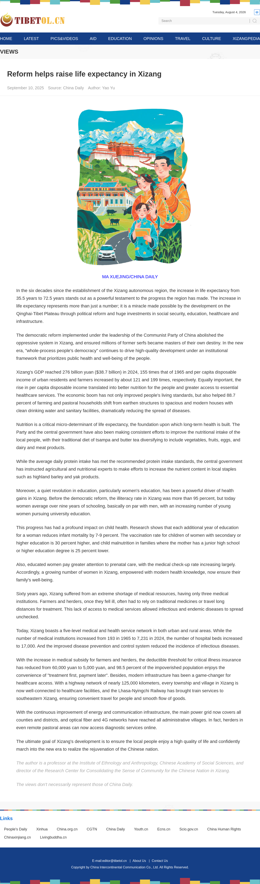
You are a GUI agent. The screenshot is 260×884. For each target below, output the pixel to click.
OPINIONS (153, 38)
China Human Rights (224, 829)
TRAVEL (182, 38)
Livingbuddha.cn (53, 837)
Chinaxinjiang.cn (17, 837)
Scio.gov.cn (188, 829)
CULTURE (211, 38)
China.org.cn (67, 829)
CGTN (92, 829)
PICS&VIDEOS (64, 38)
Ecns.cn (163, 829)
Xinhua (42, 829)
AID (93, 38)
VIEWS (9, 52)
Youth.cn (141, 829)
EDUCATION (120, 38)
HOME (6, 38)
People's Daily (15, 829)
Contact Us (160, 860)
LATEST (31, 38)
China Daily (115, 829)
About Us (139, 860)
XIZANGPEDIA (246, 38)
